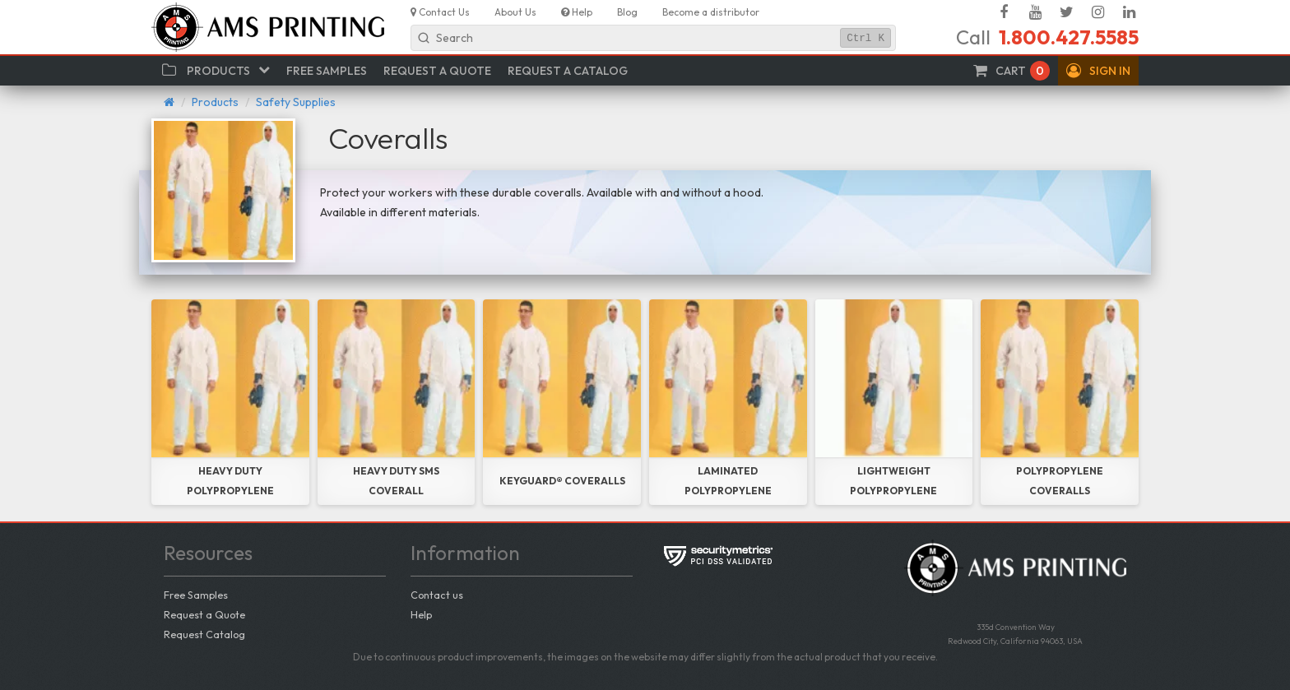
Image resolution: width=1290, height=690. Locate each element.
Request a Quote (204, 614)
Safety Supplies (296, 102)
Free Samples (196, 594)
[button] (1098, 71)
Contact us (437, 594)
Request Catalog (204, 634)
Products (215, 102)
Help (421, 614)
